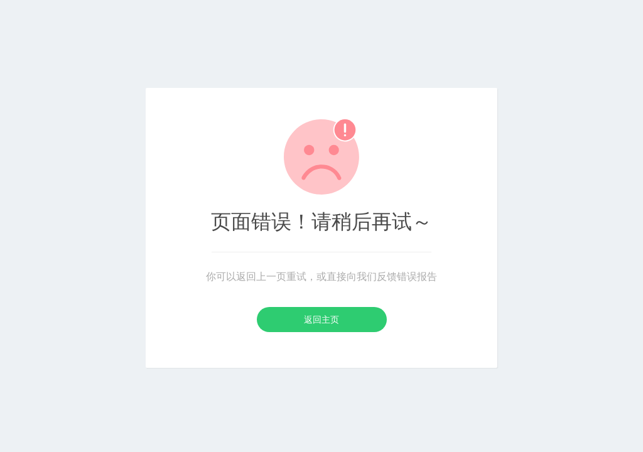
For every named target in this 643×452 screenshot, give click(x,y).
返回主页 (321, 320)
